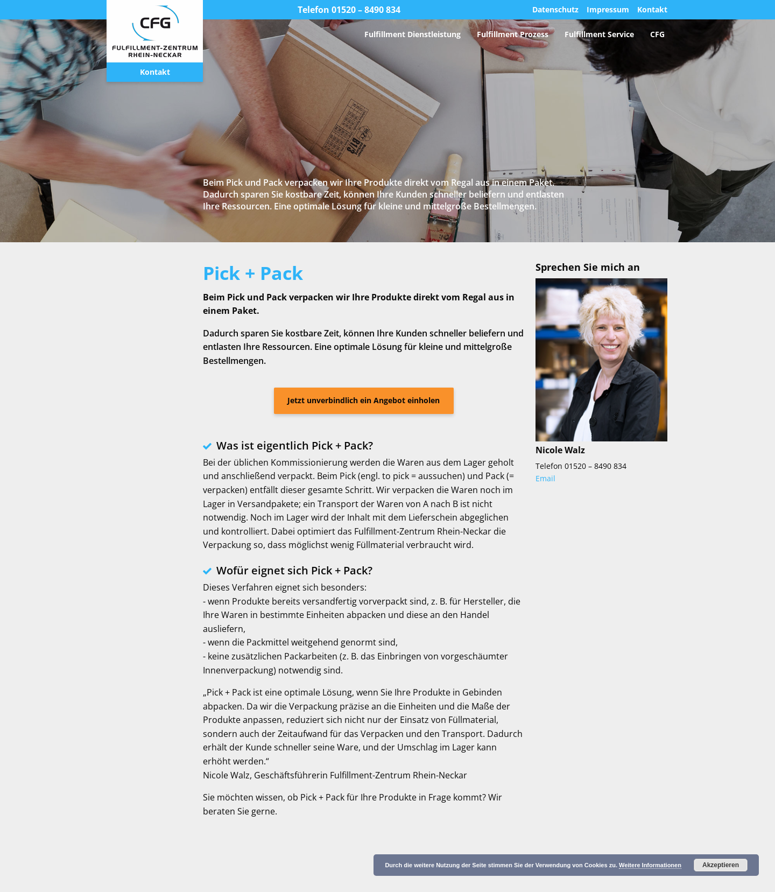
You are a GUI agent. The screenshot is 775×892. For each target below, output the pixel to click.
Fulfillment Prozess (512, 34)
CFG (657, 34)
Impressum (608, 10)
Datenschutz (555, 10)
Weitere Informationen (650, 865)
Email (545, 478)
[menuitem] (412, 34)
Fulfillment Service (599, 34)
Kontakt (155, 72)
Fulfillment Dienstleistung (412, 34)
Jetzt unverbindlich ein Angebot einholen (363, 400)
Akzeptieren (720, 865)
